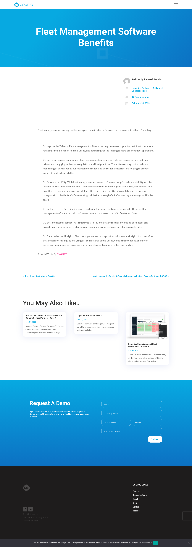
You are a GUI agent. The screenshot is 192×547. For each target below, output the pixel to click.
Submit (155, 439)
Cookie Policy (29, 517)
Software (157, 88)
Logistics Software (141, 88)
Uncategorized (139, 91)
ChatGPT (62, 254)
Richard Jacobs (153, 79)
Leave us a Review (30, 521)
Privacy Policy (42, 517)
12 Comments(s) (140, 97)
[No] (188, 542)
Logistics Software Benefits (89, 315)
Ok (156, 543)
